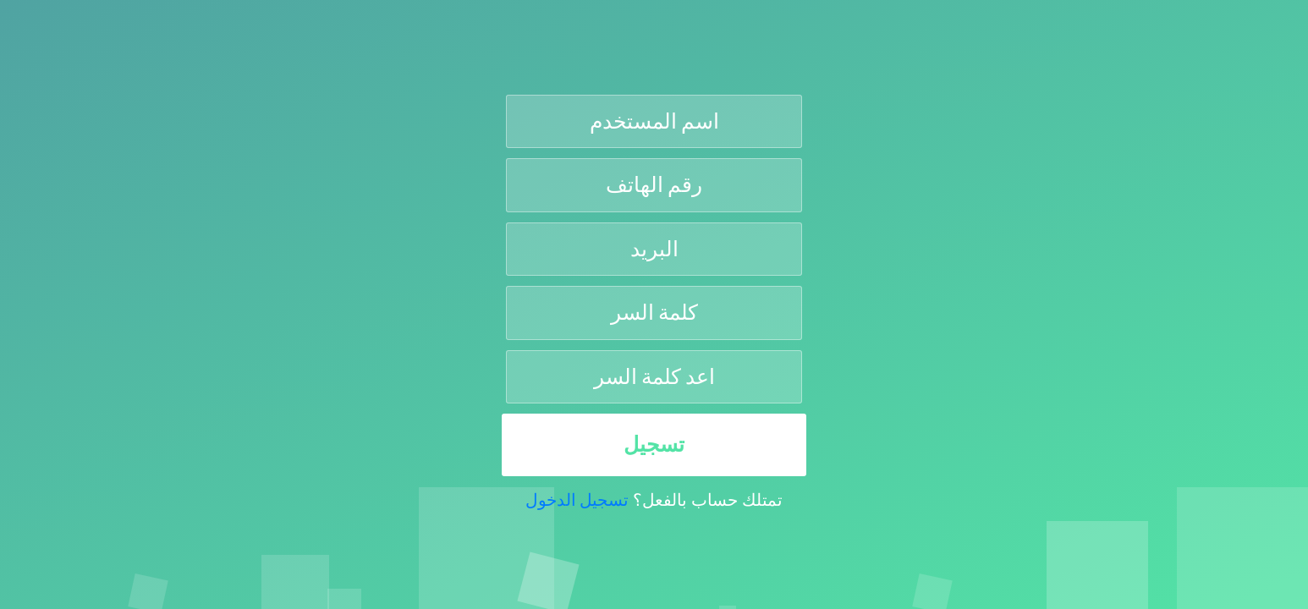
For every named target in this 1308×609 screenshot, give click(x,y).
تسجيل (654, 444)
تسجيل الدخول (577, 500)
